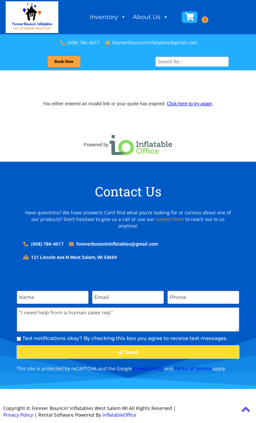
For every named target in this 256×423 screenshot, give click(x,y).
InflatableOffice (119, 415)
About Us (150, 17)
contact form (170, 219)
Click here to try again (189, 103)
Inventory (108, 17)
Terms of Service (192, 368)
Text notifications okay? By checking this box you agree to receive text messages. (124, 338)
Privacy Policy (148, 368)
